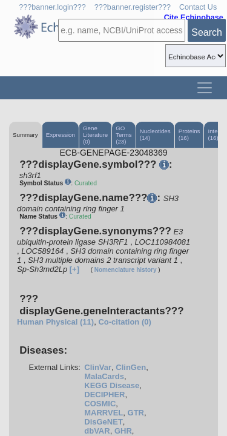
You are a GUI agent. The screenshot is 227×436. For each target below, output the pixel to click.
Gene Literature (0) (95, 135)
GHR (123, 430)
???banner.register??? (132, 7)
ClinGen (131, 367)
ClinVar (97, 367)
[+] (74, 269)
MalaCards (104, 376)
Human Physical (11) (55, 321)
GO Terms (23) (124, 135)
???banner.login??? (52, 7)
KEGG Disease (111, 385)
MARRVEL (103, 412)
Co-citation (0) (124, 321)
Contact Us (198, 7)
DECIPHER (104, 394)
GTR (136, 412)
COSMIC (100, 403)
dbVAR (97, 430)
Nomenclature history (125, 269)
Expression (60, 134)
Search (206, 32)
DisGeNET (103, 421)
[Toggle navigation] (204, 87)
